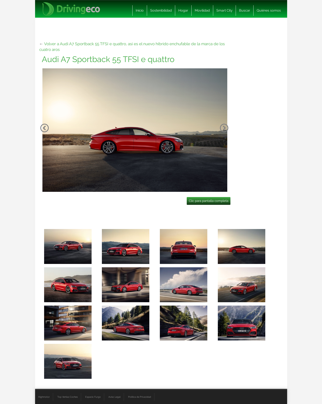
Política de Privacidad (139, 396)
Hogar (183, 10)
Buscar (244, 10)
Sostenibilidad (161, 10)
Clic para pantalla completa (208, 201)
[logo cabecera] (71, 9)
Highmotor (44, 396)
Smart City (224, 10)
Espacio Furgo (93, 396)
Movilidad (202, 10)
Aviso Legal (114, 396)
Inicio (140, 10)
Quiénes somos (269, 10)
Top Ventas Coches (67, 396)
